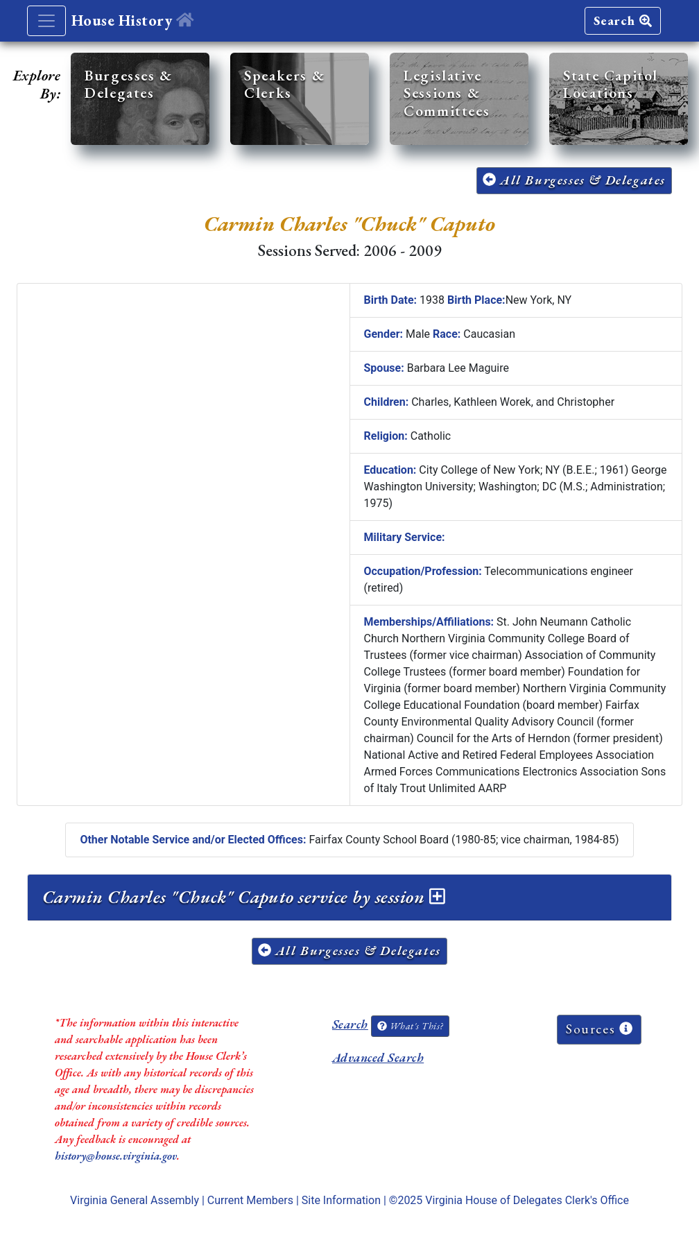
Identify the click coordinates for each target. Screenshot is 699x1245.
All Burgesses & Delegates (574, 180)
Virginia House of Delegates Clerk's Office (527, 1200)
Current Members (250, 1200)
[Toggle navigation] (46, 21)
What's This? (409, 1026)
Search (623, 20)
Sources (599, 1029)
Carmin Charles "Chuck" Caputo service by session (243, 897)
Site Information (341, 1200)
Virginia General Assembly (134, 1200)
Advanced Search (378, 1057)
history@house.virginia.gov (116, 1156)
